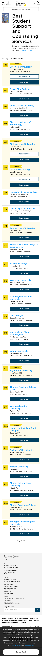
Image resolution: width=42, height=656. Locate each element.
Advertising (8, 591)
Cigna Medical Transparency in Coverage (12, 603)
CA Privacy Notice (21, 618)
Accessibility (8, 600)
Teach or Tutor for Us (11, 586)
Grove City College (20, 89)
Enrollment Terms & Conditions (14, 598)
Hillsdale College (18, 263)
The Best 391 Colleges (21, 9)
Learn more (27, 50)
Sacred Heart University (22, 228)
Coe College (16, 315)
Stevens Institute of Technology (20, 123)
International (8, 590)
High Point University (21, 370)
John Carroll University (22, 105)
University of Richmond (22, 208)
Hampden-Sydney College (24, 192)
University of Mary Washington (19, 333)
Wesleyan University (20, 280)
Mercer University (19, 466)
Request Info (24, 76)
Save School (24, 82)
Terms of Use (29, 646)
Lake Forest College (20, 169)
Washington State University (19, 407)
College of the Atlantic (22, 450)
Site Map (22, 622)
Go (38, 610)
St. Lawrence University (22, 144)
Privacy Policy (16, 646)
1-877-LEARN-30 (9, 558)
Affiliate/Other (8, 593)
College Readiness (10, 588)
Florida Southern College (23, 505)
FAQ (5, 560)
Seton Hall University (21, 67)
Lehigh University (19, 351)
